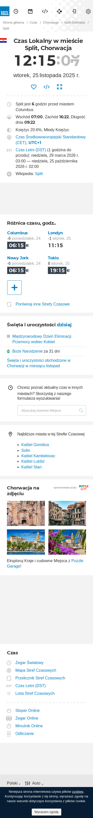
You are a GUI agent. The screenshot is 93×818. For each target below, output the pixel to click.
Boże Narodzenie (27, 351)
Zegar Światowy (30, 663)
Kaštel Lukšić (33, 461)
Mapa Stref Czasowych (36, 670)
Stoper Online (28, 710)
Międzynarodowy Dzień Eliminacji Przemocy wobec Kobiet (39, 339)
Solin (25, 450)
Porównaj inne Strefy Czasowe (43, 304)
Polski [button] (12, 783)
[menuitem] (16, 11)
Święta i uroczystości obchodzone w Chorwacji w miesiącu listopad (38, 363)
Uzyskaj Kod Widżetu (47, 87)
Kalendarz (30, 11)
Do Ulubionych (34, 87)
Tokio (53, 258)
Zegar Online (27, 718)
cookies (78, 791)
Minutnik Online (29, 726)
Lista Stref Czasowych (35, 693)
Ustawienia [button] (88, 11)
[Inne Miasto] (14, 287)
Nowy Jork (18, 258)
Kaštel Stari (31, 467)
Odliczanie (25, 733)
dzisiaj (64, 325)
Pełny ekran (59, 87)
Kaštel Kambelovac (38, 456)
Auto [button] (36, 783)
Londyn (55, 233)
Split (39, 174)
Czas (16, 11)
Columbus (17, 233)
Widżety (45, 11)
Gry (59, 11)
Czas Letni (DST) (31, 150)
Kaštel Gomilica (35, 445)
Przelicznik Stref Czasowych (40, 678)
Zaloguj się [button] (74, 11)
